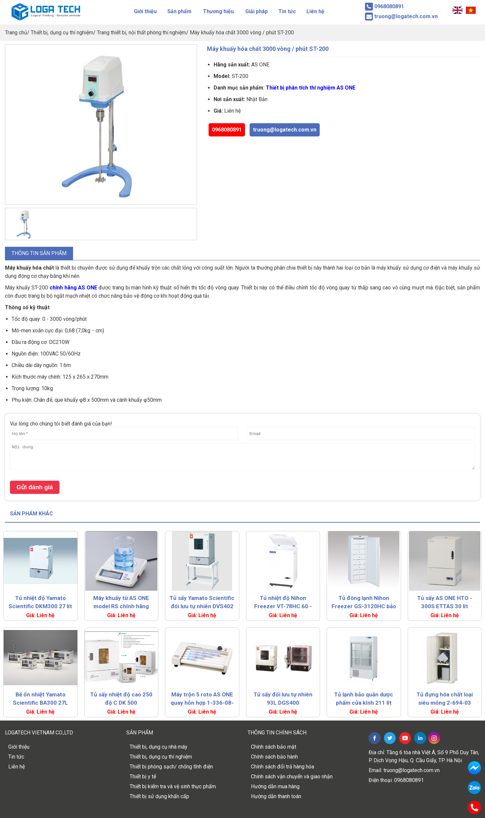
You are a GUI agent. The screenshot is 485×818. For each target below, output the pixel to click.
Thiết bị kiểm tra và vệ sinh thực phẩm (173, 786)
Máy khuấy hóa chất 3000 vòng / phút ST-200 (242, 32)
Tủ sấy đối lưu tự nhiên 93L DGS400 (283, 698)
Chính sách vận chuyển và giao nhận (292, 776)
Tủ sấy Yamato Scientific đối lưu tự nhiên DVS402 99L (202, 603)
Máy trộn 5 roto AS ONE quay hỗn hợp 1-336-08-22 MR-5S (202, 699)
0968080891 (227, 130)
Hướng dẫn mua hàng (275, 786)
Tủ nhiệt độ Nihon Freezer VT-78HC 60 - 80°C (283, 603)
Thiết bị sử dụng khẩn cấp (159, 796)
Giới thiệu (145, 11)
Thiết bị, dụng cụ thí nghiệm (62, 32)
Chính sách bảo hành (274, 757)
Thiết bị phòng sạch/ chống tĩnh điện (171, 766)
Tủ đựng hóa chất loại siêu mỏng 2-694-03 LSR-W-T (445, 699)
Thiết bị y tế (143, 776)
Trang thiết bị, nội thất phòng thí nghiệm (141, 32)
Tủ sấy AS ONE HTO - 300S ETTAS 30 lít (444, 602)
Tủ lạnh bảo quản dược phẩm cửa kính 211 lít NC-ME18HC (363, 699)
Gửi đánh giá (35, 487)
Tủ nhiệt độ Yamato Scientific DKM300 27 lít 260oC (40, 603)
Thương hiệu (218, 11)
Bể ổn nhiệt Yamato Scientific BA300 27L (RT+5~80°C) (40, 699)
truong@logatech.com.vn (284, 130)
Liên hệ (315, 11)
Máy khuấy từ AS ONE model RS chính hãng (121, 602)
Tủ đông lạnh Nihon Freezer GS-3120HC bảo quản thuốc (364, 603)
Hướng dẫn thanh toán (276, 796)
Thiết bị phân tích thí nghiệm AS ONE (310, 88)
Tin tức (287, 11)
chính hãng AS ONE (73, 287)
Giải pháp (256, 11)
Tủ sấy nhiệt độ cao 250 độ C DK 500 (121, 698)
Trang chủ (16, 32)
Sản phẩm (179, 11)
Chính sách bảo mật (273, 747)
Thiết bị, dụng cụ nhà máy (158, 747)
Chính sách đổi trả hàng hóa (282, 766)
